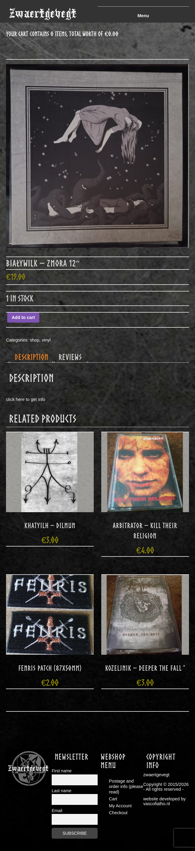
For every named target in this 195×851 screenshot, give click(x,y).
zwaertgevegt (43, 13)
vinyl (46, 340)
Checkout (118, 812)
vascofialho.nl (156, 803)
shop (34, 340)
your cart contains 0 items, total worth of (62, 34)
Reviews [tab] (70, 357)
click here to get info (25, 399)
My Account (120, 805)
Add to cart (23, 317)
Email (57, 810)
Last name (61, 790)
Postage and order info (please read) (126, 786)
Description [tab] (31, 357)
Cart (113, 798)
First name (62, 770)
